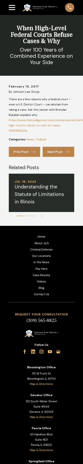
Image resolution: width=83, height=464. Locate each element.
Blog (41, 288)
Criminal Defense (41, 249)
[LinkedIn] (33, 352)
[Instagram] (41, 352)
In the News (41, 262)
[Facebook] (25, 352)
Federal (41, 139)
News (30, 139)
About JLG (41, 243)
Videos (41, 281)
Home (41, 237)
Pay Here (41, 269)
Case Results (41, 275)
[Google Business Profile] (58, 352)
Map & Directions (41, 384)
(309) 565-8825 (41, 320)
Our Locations (41, 256)
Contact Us (41, 294)
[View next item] (42, 216)
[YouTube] (50, 352)
